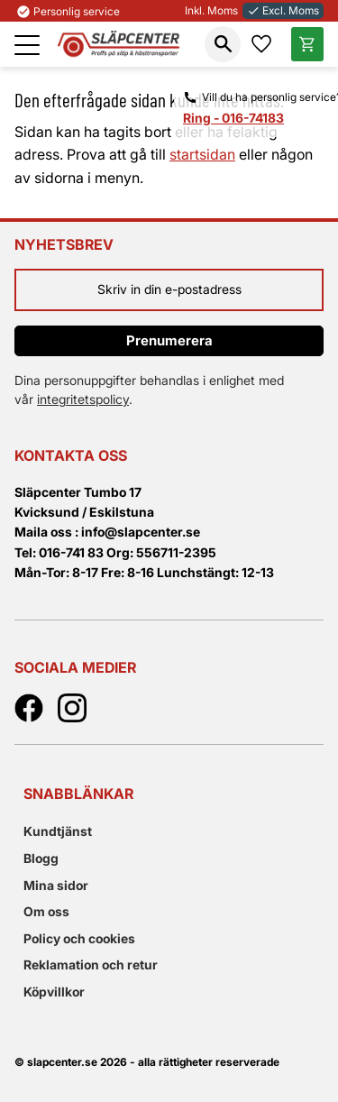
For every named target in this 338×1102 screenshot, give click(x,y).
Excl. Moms (283, 10)
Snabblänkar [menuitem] (78, 794)
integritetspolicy (83, 399)
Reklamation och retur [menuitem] (90, 964)
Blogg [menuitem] (41, 858)
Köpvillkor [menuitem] (54, 991)
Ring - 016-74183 (233, 117)
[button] (27, 45)
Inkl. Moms (211, 10)
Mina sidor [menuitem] (55, 885)
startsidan (202, 154)
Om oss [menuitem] (46, 911)
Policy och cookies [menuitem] (79, 938)
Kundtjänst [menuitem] (57, 831)
